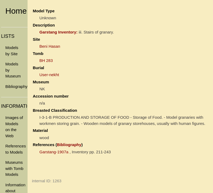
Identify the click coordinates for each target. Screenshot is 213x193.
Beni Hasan (49, 46)
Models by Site (11, 50)
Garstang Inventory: (58, 32)
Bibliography (16, 86)
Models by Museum (13, 70)
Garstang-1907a (53, 152)
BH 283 (46, 60)
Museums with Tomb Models (14, 168)
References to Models (15, 149)
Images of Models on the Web (14, 126)
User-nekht (49, 74)
